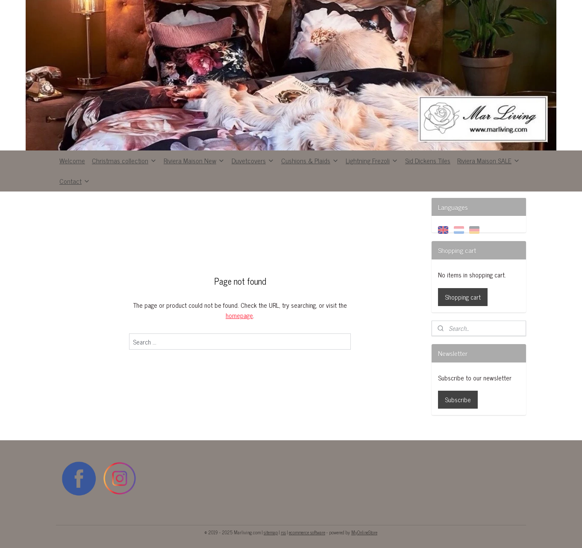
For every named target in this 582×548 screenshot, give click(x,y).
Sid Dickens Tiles (427, 160)
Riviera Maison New (194, 160)
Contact (74, 180)
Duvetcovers (253, 160)
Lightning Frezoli (372, 160)
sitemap (271, 532)
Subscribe (458, 399)
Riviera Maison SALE (488, 160)
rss (283, 532)
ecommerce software (307, 532)
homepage (239, 315)
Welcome (72, 160)
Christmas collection (124, 160)
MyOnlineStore (364, 532)
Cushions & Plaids (310, 160)
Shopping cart (463, 297)
